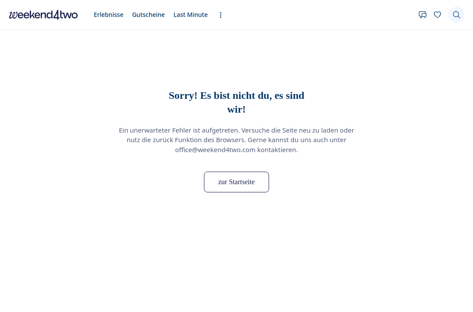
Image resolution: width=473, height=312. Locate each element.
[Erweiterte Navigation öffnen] (223, 15)
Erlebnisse (108, 14)
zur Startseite (236, 181)
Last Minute (191, 14)
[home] (43, 15)
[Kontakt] (423, 15)
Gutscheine (148, 14)
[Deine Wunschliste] (437, 15)
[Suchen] (456, 15)
